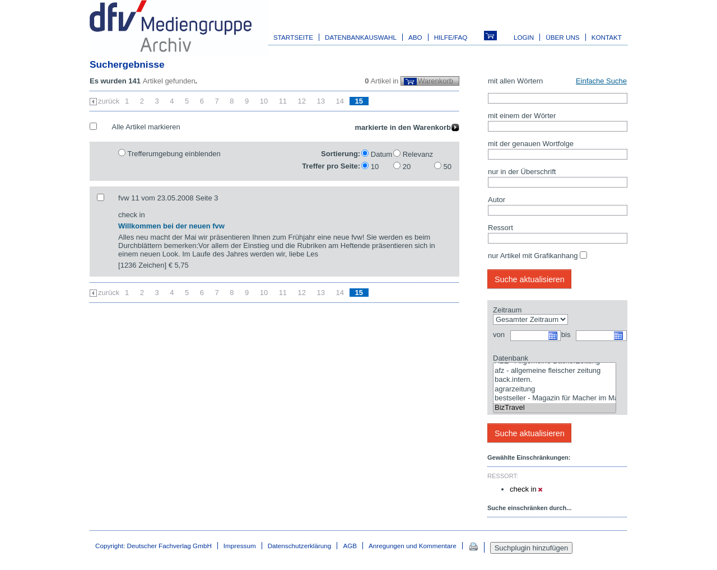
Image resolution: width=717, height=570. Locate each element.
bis (566, 334)
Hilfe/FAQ (451, 37)
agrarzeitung (554, 389)
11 (283, 101)
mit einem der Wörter (522, 115)
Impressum (240, 545)
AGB (350, 545)
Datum (381, 154)
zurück (108, 101)
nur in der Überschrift (522, 171)
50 (447, 166)
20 (407, 166)
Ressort (500, 227)
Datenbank (510, 358)
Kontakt (607, 37)
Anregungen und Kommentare (413, 545)
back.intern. (554, 380)
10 (264, 101)
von (499, 334)
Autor (496, 199)
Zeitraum (507, 310)
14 (340, 101)
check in (526, 489)
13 (321, 101)
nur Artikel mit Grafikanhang (533, 255)
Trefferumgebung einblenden (173, 153)
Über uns (562, 37)
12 (302, 101)
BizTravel (554, 408)
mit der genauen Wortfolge (531, 143)
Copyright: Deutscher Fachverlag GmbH (153, 545)
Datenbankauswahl (361, 37)
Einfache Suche (601, 81)
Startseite (293, 37)
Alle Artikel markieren (146, 127)
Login (524, 37)
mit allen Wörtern (515, 81)
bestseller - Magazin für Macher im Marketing (554, 398)
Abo (415, 37)
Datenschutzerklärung (300, 545)
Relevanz (418, 154)
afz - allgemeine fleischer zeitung (554, 371)
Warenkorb (435, 81)
